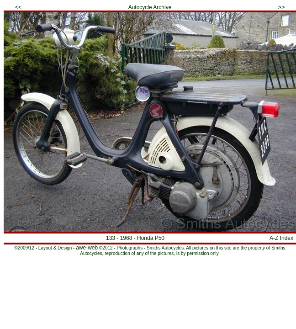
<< (18, 7)
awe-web (87, 247)
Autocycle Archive (150, 7)
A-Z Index (281, 238)
